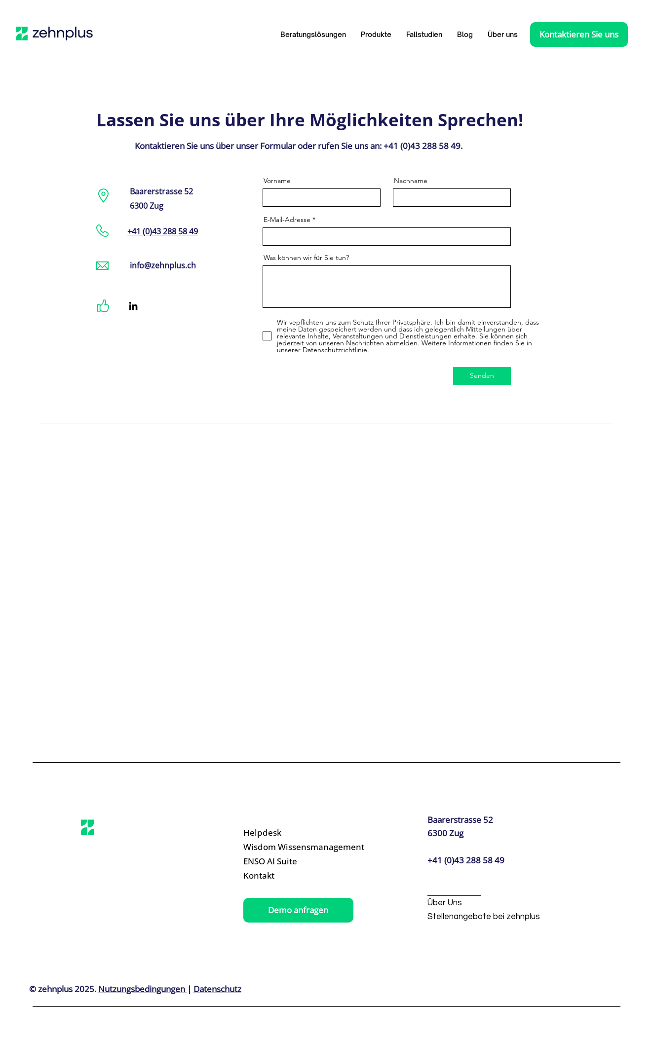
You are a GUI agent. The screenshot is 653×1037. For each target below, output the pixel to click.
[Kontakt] (289, 876)
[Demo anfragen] (298, 910)
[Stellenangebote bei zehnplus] (483, 917)
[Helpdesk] (289, 833)
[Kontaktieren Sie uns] (579, 34)
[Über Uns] (475, 903)
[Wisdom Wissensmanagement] (303, 847)
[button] (376, 34)
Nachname (410, 180)
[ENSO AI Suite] (289, 861)
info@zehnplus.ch (163, 265)
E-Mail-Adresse (288, 219)
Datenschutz (217, 989)
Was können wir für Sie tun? (306, 257)
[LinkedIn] (133, 306)
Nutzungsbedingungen (142, 989)
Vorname (277, 180)
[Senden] (482, 376)
